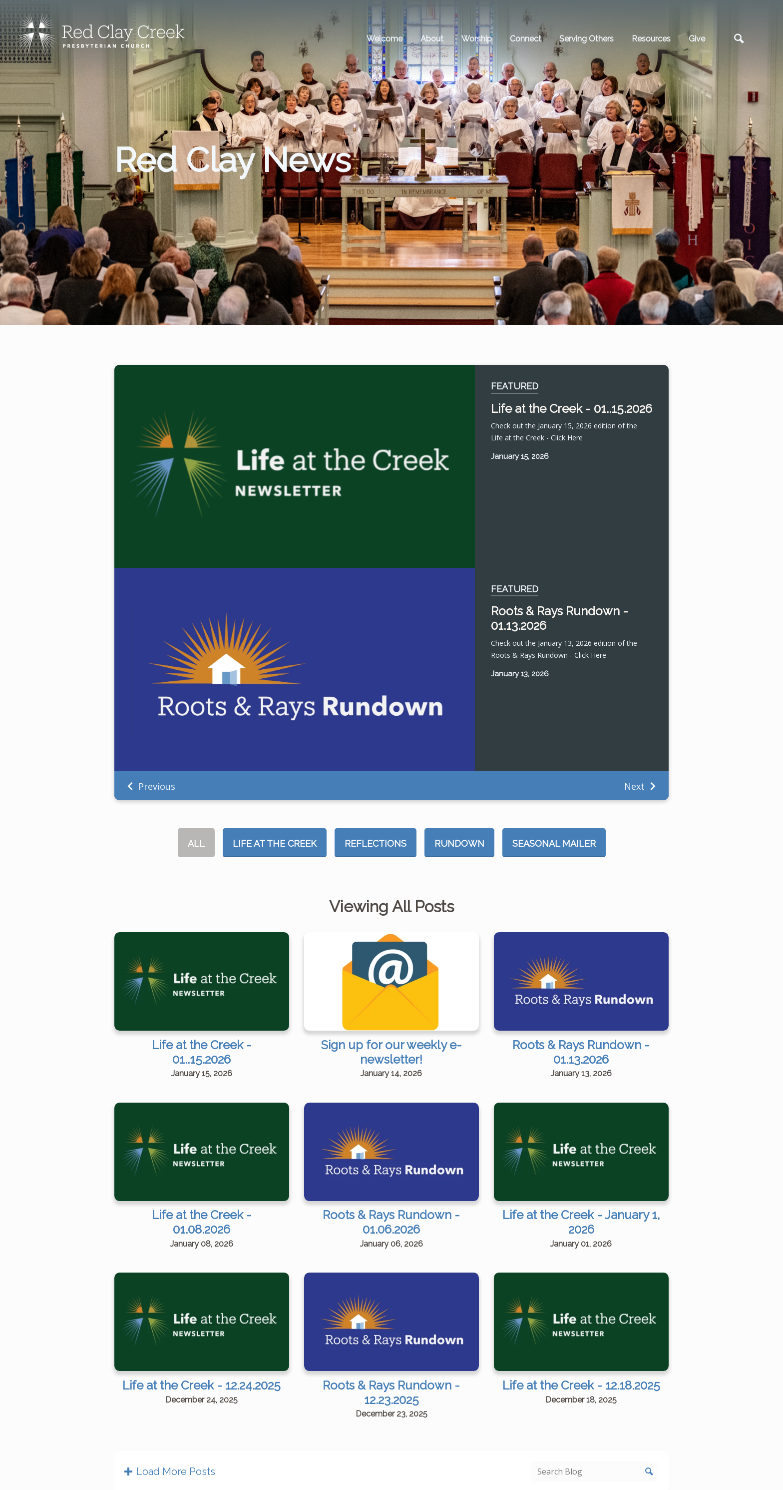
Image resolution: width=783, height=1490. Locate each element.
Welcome (384, 38)
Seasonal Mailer (554, 843)
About (431, 38)
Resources (651, 38)
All (196, 843)
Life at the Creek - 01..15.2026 (571, 408)
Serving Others (586, 38)
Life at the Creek (275, 843)
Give (697, 38)
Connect (525, 38)
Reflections (375, 843)
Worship (476, 38)
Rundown (459, 843)
